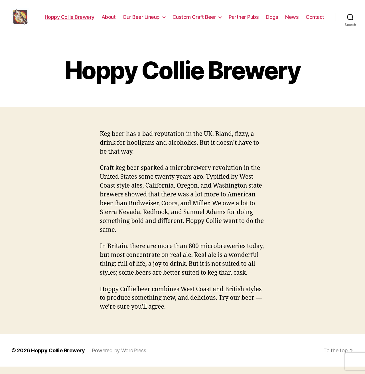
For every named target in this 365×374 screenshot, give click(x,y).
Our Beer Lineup (166, 16)
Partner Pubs (269, 16)
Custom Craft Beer (220, 16)
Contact (315, 25)
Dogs (297, 16)
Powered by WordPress (119, 358)
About (134, 16)
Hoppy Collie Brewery (95, 16)
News (317, 16)
